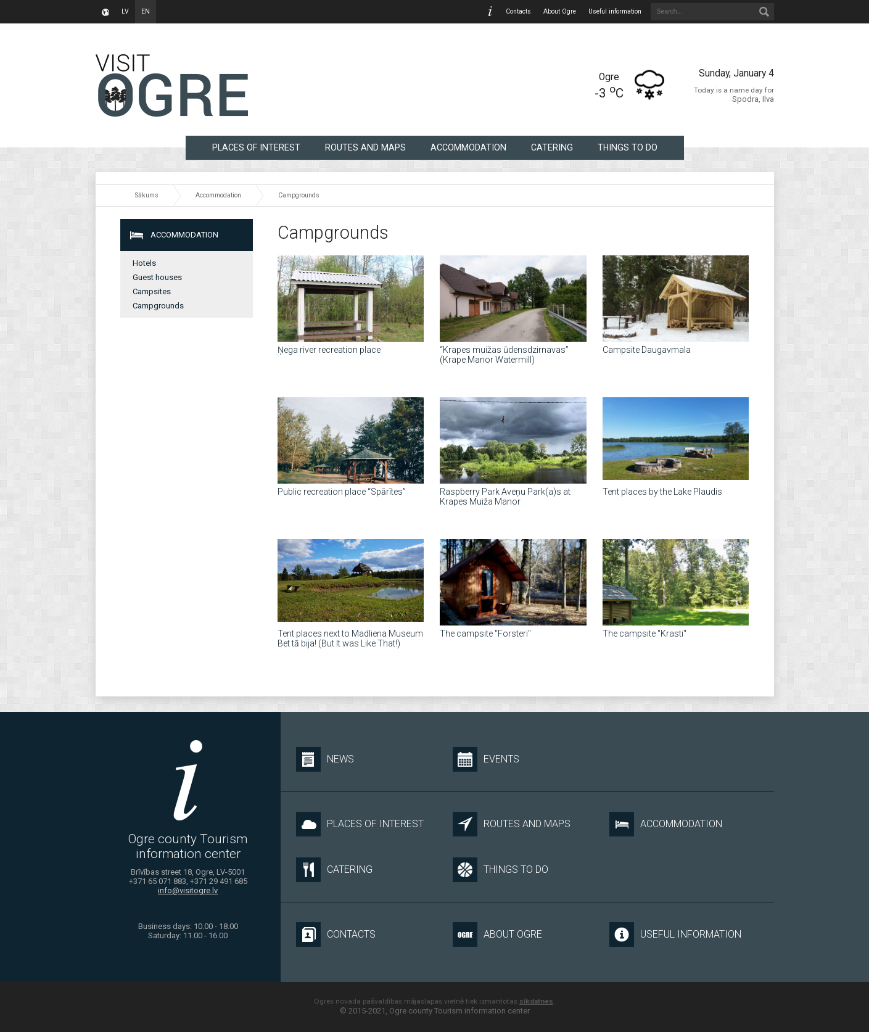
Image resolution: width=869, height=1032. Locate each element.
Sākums (147, 195)
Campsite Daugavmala (647, 350)
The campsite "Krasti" (644, 633)
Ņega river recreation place (329, 350)
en (145, 11)
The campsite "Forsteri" (485, 633)
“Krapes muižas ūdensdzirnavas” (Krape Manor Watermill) (504, 355)
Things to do (627, 147)
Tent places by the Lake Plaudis (662, 492)
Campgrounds (298, 195)
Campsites (152, 291)
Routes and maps (365, 147)
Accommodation (468, 147)
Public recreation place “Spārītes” (342, 492)
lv (125, 11)
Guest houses (157, 277)
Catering (552, 147)
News (325, 759)
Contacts (518, 11)
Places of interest (256, 147)
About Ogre (559, 11)
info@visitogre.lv (188, 890)
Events (486, 759)
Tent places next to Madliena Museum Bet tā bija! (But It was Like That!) (350, 638)
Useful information (614, 11)
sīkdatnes (536, 1001)
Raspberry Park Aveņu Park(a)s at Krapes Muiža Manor (505, 496)
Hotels (144, 263)
